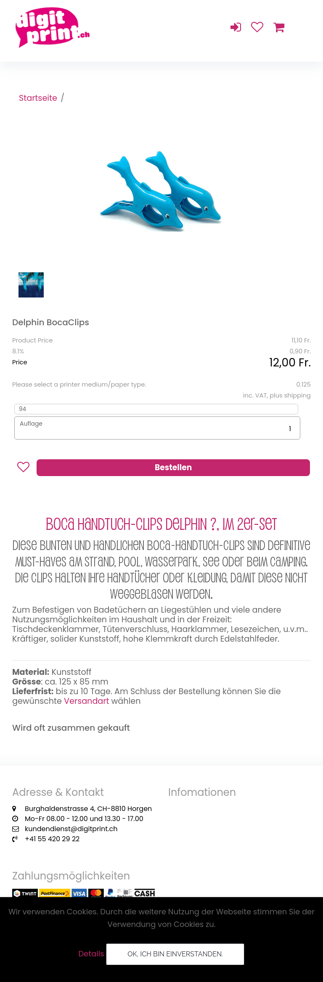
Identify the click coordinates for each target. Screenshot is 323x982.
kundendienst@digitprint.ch (71, 829)
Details (91, 953)
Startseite (38, 98)
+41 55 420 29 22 (52, 839)
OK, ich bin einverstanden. (175, 954)
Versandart (86, 701)
